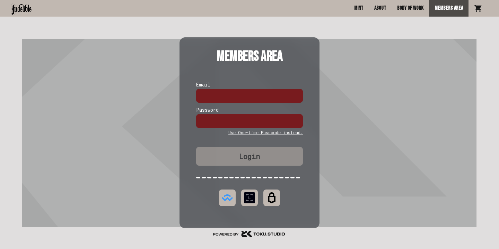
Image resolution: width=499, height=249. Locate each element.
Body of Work (410, 8)
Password (207, 110)
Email (203, 84)
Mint (358, 8)
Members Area (449, 8)
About (380, 8)
